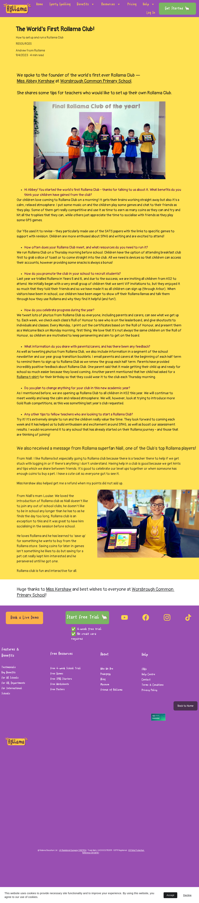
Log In (151, 13)
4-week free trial (90, 629)
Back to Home (185, 705)
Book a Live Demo (24, 617)
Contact (146, 680)
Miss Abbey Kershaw (36, 81)
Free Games (56, 674)
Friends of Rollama (111, 690)
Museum (104, 684)
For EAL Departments (13, 683)
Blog (102, 679)
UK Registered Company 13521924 (72, 850)
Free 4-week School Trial (65, 668)
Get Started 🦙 (177, 8)
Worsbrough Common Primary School (95, 81)
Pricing (131, 4)
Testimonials (8, 667)
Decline (187, 895)
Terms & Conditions (153, 685)
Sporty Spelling (59, 4)
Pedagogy (105, 674)
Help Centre (148, 674)
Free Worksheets (59, 684)
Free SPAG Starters (61, 679)
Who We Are (106, 669)
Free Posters (57, 689)
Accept (170, 895)
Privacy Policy (149, 690)
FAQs (144, 669)
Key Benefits (8, 672)
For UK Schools (10, 678)
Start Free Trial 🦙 (87, 617)
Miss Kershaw (58, 590)
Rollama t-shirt (28, 377)
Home (39, 4)
